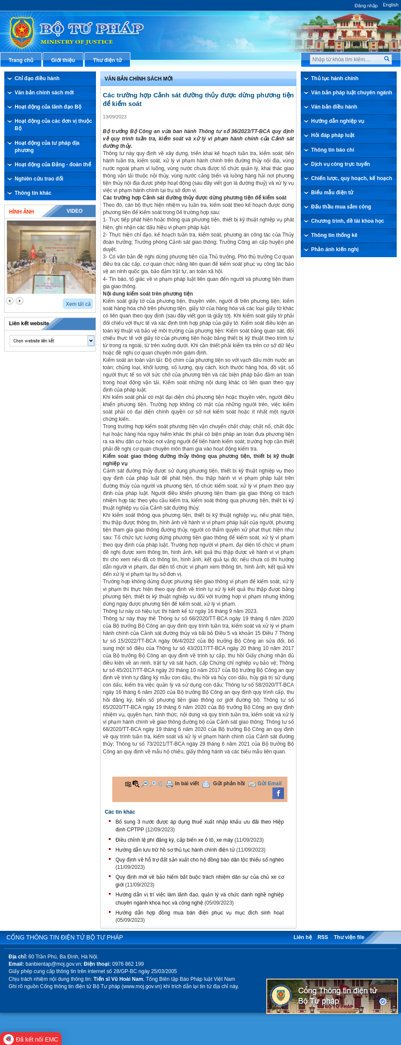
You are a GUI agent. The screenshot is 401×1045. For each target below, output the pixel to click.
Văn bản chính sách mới (44, 93)
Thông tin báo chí (332, 150)
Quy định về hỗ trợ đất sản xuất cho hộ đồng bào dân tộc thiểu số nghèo (199, 860)
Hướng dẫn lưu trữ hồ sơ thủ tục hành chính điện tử (174, 850)
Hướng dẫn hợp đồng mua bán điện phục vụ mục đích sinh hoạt (199, 913)
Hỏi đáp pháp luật (333, 135)
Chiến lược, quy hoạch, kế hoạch (351, 178)
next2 (20, 301)
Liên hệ (302, 937)
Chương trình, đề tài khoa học (347, 221)
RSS (323, 937)
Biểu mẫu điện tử (332, 193)
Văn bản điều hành (334, 107)
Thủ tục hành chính (334, 78)
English (390, 4)
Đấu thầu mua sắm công (341, 207)
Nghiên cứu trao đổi (39, 179)
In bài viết (187, 784)
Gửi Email (270, 784)
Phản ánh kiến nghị (334, 249)
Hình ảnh (21, 212)
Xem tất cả (78, 304)
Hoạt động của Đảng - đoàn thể (53, 165)
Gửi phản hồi (229, 784)
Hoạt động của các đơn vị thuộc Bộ (53, 124)
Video (75, 211)
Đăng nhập (366, 5)
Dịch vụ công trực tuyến (340, 164)
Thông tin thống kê (334, 235)
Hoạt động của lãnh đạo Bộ (48, 107)
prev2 (10, 301)
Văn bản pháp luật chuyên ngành (351, 93)
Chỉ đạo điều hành (37, 78)
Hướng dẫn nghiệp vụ (337, 121)
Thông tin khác (33, 193)
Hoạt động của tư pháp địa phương (47, 146)
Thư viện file (349, 937)
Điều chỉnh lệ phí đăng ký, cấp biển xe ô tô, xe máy (174, 840)
